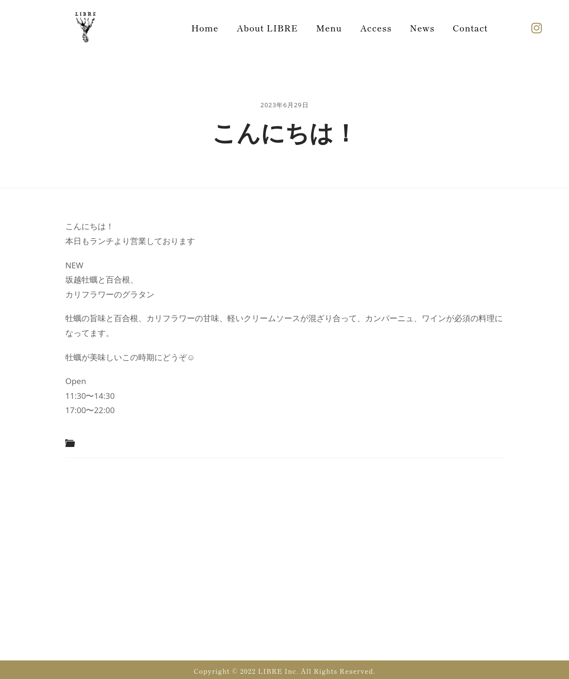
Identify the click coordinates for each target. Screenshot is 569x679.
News (422, 27)
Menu (329, 27)
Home (204, 27)
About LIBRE (267, 27)
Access (376, 27)
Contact (470, 27)
